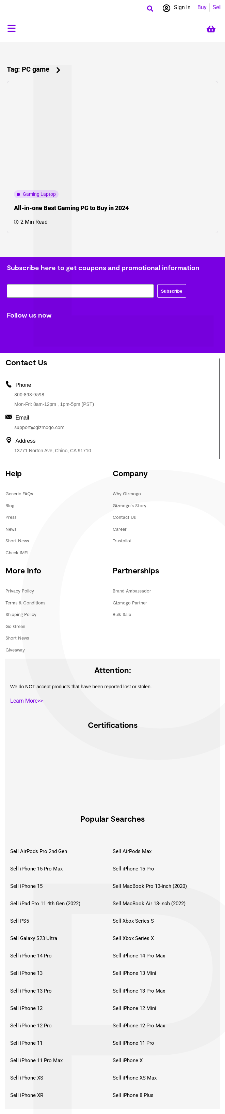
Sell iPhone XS (26, 1078)
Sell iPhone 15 (26, 886)
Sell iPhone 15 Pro (133, 869)
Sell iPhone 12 (26, 1008)
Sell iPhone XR (26, 1095)
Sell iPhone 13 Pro (31, 991)
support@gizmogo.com (39, 427)
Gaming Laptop (39, 194)
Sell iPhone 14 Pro (31, 956)
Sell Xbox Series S (133, 921)
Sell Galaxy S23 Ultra (33, 938)
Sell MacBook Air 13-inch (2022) (149, 903)
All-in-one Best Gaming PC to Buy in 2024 (71, 207)
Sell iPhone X (128, 1060)
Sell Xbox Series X (133, 938)
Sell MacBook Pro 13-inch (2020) (150, 886)
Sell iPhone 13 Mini (134, 973)
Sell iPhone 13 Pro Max (139, 991)
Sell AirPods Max (132, 851)
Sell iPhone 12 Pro (31, 1026)
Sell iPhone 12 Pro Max (139, 1026)
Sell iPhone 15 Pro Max (36, 869)
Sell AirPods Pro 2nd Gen (38, 851)
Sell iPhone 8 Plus (133, 1095)
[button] (150, 8)
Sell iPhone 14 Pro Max (139, 956)
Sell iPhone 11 (26, 1043)
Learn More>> (26, 701)
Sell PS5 (19, 921)
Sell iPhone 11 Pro (133, 1043)
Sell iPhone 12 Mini (134, 1008)
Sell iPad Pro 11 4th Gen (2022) (45, 903)
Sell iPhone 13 (26, 973)
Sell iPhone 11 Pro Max (36, 1060)
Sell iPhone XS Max (135, 1078)
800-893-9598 (29, 394)
